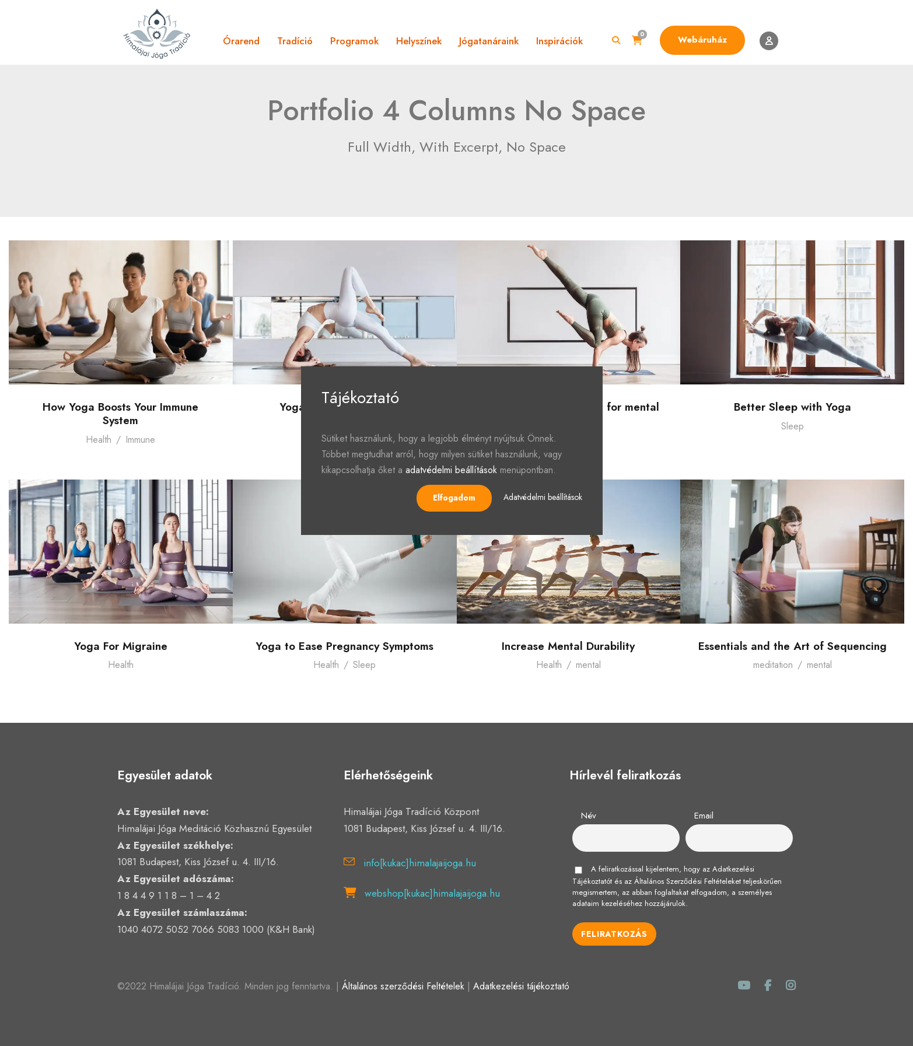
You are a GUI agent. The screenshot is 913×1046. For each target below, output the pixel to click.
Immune (140, 439)
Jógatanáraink (489, 41)
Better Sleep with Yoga (792, 407)
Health (98, 439)
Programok (354, 41)
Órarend (241, 41)
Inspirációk (559, 41)
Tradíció (295, 41)
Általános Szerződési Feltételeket (687, 881)
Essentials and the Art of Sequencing (792, 646)
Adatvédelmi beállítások (542, 497)
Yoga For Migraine (120, 646)
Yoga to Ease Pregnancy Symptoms (344, 646)
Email (703, 815)
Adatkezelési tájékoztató (521, 986)
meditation (773, 664)
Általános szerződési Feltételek (403, 986)
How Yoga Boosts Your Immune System (120, 413)
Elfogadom (454, 497)
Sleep (792, 426)
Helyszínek (419, 41)
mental (588, 664)
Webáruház (702, 39)
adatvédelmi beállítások (451, 470)
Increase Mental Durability (568, 646)
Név (588, 815)
